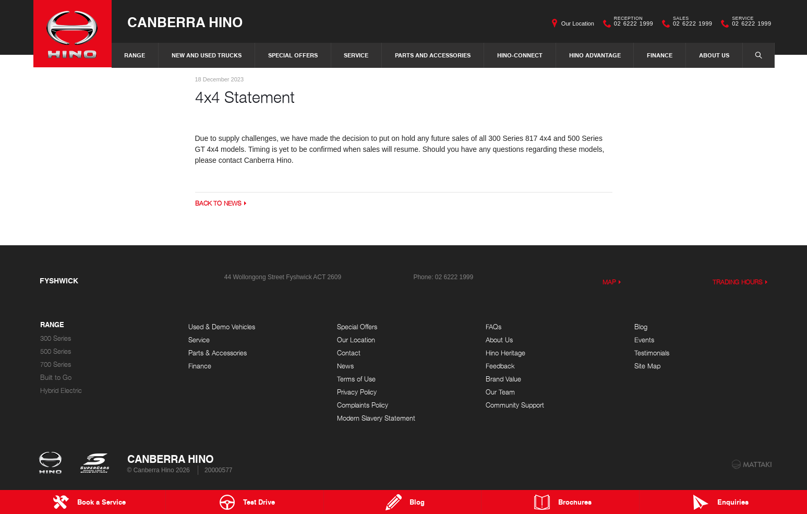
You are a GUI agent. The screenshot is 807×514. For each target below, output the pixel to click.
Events (644, 340)
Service (356, 55)
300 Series (55, 338)
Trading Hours (738, 282)
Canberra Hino (185, 22)
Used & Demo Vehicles (221, 327)
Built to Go (55, 377)
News (345, 366)
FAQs (493, 327)
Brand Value (503, 379)
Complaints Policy (362, 405)
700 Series (55, 364)
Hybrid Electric (61, 391)
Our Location (577, 23)
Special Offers (293, 55)
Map (609, 282)
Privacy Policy (357, 392)
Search (753, 55)
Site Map (647, 366)
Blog (640, 327)
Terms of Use (356, 379)
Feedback (500, 366)
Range (134, 55)
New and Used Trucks (207, 55)
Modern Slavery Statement (376, 418)
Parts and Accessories (433, 55)
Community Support (515, 405)
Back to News (218, 203)
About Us (714, 55)
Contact (348, 353)
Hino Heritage (505, 353)
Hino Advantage (595, 55)
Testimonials (651, 353)
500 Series (55, 351)
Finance (659, 55)
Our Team (500, 392)
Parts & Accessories (217, 353)
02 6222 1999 (631, 23)
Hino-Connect (520, 55)
